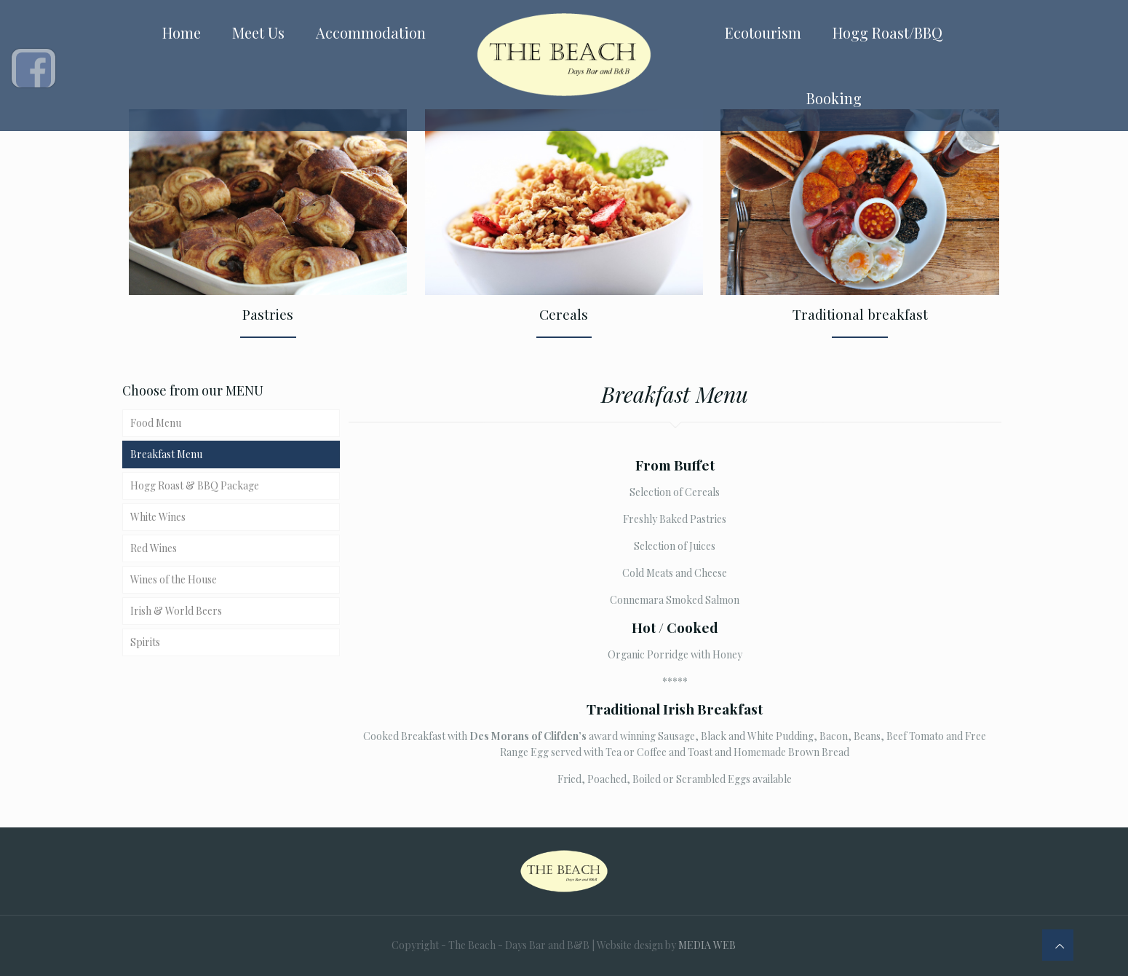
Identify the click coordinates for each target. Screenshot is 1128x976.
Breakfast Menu (166, 454)
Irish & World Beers (176, 611)
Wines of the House (173, 579)
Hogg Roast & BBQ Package (194, 485)
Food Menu (155, 423)
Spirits (145, 642)
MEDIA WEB (707, 945)
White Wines (158, 517)
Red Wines (153, 548)
